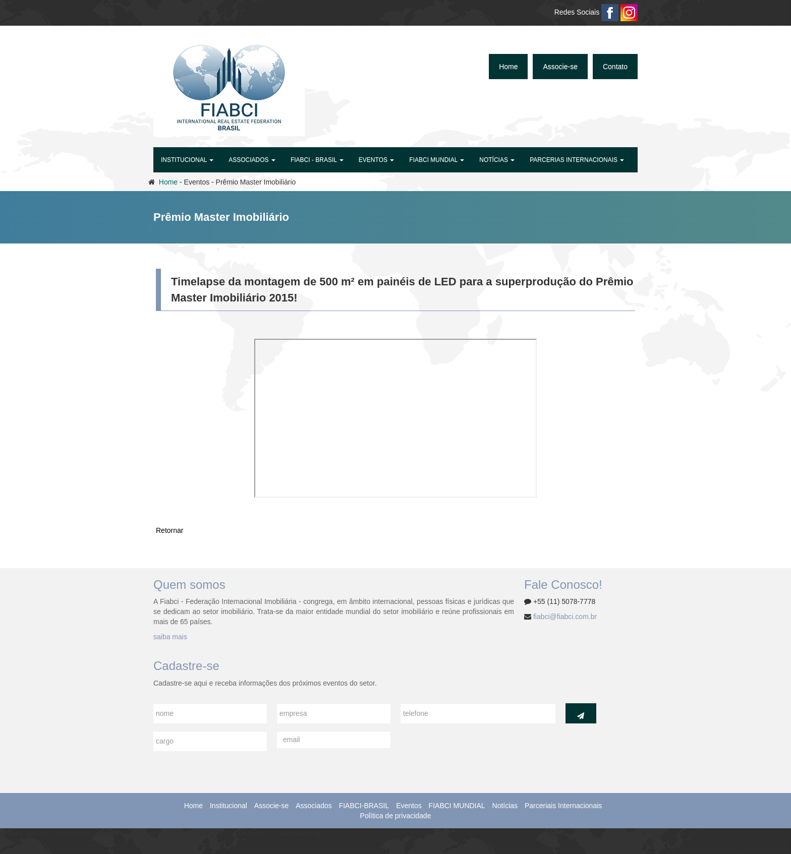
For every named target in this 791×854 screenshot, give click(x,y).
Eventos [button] (376, 159)
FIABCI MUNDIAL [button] (436, 159)
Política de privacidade (395, 816)
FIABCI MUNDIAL (457, 806)
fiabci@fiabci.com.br (565, 617)
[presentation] (477, 750)
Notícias (505, 806)
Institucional (228, 806)
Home (508, 67)
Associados (314, 806)
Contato (615, 67)
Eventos (409, 806)
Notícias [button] (497, 159)
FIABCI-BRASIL (364, 806)
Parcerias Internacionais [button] (577, 159)
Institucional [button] (187, 159)
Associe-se (560, 67)
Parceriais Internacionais (563, 806)
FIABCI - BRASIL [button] (317, 159)
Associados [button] (252, 159)
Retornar (169, 530)
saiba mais (170, 637)
